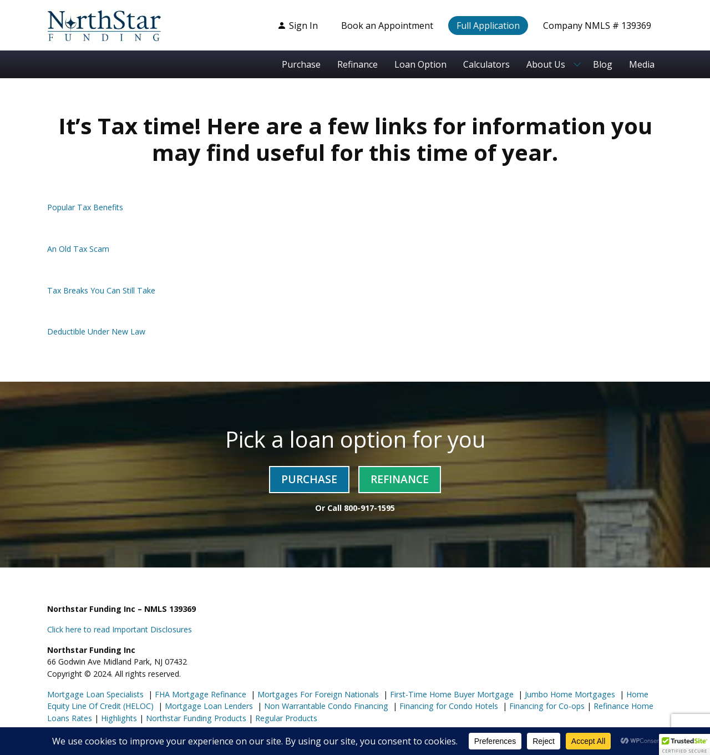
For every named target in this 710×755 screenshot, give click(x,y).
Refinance (357, 64)
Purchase (301, 64)
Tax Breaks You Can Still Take (101, 290)
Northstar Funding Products (195, 718)
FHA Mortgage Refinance (200, 694)
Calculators (486, 64)
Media (642, 64)
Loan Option (420, 64)
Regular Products (285, 718)
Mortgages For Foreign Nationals (317, 694)
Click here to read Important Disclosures (119, 629)
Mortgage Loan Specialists (95, 694)
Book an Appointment (387, 25)
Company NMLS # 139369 (597, 25)
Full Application (488, 25)
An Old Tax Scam (78, 249)
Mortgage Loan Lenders (208, 706)
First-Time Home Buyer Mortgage (451, 694)
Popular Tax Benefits (85, 207)
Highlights (119, 718)
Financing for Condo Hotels (447, 706)
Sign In (297, 25)
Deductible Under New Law (96, 331)
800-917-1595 (369, 508)
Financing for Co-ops (546, 706)
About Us (545, 64)
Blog (602, 64)
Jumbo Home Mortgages (569, 694)
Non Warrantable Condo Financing (325, 706)
